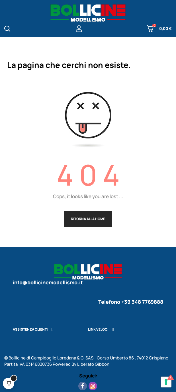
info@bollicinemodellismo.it (48, 282)
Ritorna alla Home (88, 218)
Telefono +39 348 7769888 (130, 302)
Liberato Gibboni (93, 364)
